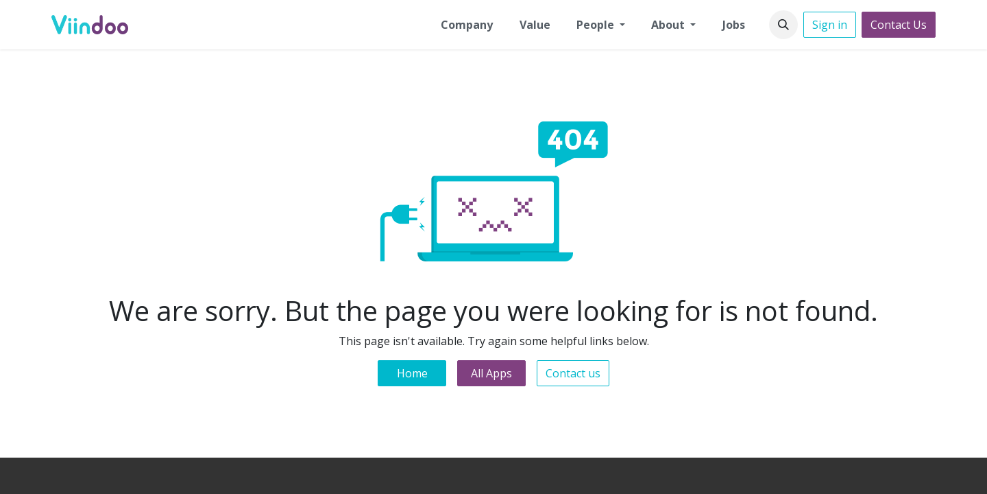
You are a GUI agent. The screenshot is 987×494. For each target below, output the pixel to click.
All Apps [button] (491, 373)
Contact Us (898, 24)
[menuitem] (466, 24)
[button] (783, 24)
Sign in (829, 24)
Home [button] (412, 373)
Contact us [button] (573, 373)
